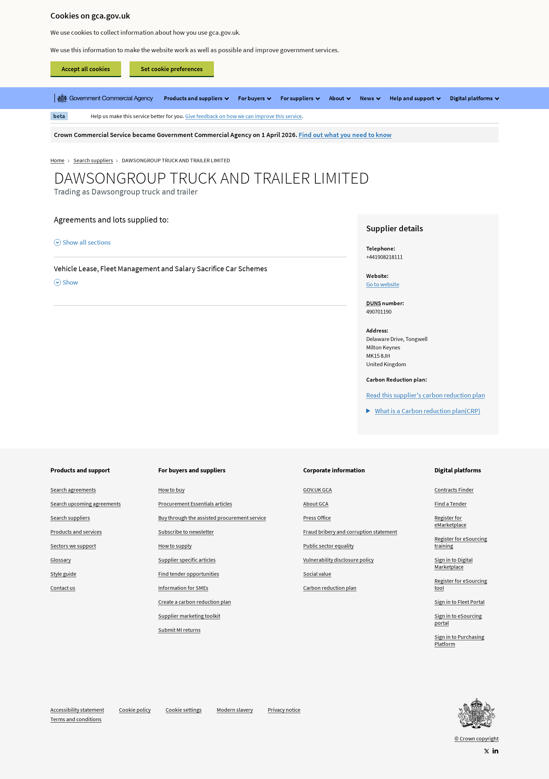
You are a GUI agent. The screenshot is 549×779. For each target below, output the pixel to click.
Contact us (62, 587)
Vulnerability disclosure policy (338, 559)
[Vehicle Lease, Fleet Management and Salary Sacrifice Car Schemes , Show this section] (200, 277)
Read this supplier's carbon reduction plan (425, 395)
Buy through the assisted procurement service (212, 517)
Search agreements (73, 489)
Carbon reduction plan (329, 587)
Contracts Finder (454, 489)
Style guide (63, 573)
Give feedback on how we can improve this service (243, 115)
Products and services (76, 531)
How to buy (171, 489)
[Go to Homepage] (476, 715)
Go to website (382, 284)
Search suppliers (93, 160)
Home (57, 160)
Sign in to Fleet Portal (460, 601)
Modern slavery (235, 709)
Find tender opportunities (188, 573)
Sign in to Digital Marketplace (454, 563)
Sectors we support (73, 545)
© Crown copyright (476, 738)
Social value (317, 573)
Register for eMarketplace (450, 521)
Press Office (317, 517)
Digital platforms (474, 98)
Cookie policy (135, 709)
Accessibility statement (77, 709)
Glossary (60, 559)
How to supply (175, 545)
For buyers (254, 98)
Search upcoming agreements (85, 503)
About (339, 98)
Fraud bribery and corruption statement (350, 531)
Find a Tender (451, 503)
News (370, 98)
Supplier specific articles (187, 559)
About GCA (315, 503)
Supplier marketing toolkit (189, 615)
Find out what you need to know (345, 134)
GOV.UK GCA (317, 489)
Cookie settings (184, 709)
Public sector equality (328, 545)
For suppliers (299, 98)
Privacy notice (284, 709)
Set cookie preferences (172, 69)
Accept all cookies (86, 69)
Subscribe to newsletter (186, 531)
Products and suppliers (196, 98)
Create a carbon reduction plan (194, 601)
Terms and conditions (76, 719)
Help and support (415, 98)
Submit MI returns (179, 629)
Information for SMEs (183, 587)
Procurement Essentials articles (195, 503)
